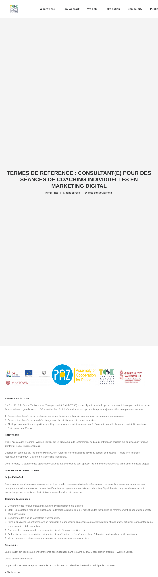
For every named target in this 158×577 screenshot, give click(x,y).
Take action (114, 9)
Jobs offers (73, 189)
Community (136, 9)
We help (93, 9)
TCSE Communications (100, 189)
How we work (72, 9)
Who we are (49, 9)
